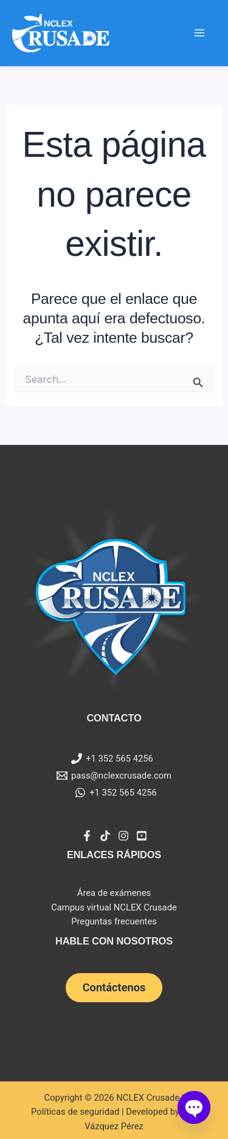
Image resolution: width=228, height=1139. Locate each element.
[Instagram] (123, 835)
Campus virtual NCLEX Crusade (114, 907)
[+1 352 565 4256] (112, 758)
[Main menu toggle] (199, 32)
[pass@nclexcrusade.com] (114, 775)
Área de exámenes (114, 892)
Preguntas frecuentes (114, 921)
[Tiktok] (105, 835)
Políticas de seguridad (75, 1111)
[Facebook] (86, 835)
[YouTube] (141, 835)
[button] (114, 987)
